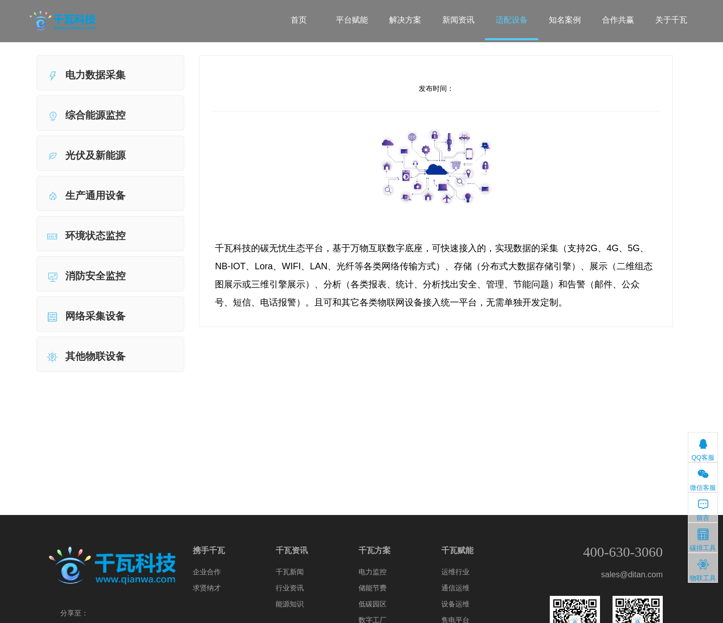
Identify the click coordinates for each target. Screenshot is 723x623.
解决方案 (405, 20)
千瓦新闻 (290, 572)
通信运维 (455, 588)
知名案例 (565, 20)
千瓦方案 (374, 550)
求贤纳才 (207, 588)
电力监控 (372, 572)
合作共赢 (618, 20)
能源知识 (290, 604)
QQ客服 (702, 449)
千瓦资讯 (292, 550)
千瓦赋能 (457, 550)
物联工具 (703, 570)
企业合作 (207, 572)
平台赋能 (352, 20)
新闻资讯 (458, 20)
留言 (702, 510)
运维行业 (455, 572)
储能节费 (372, 588)
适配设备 (512, 20)
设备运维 (455, 604)
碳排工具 (703, 540)
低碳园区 (372, 604)
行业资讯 (290, 588)
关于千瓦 (671, 20)
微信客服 (703, 479)
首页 (299, 20)
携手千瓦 (209, 550)
